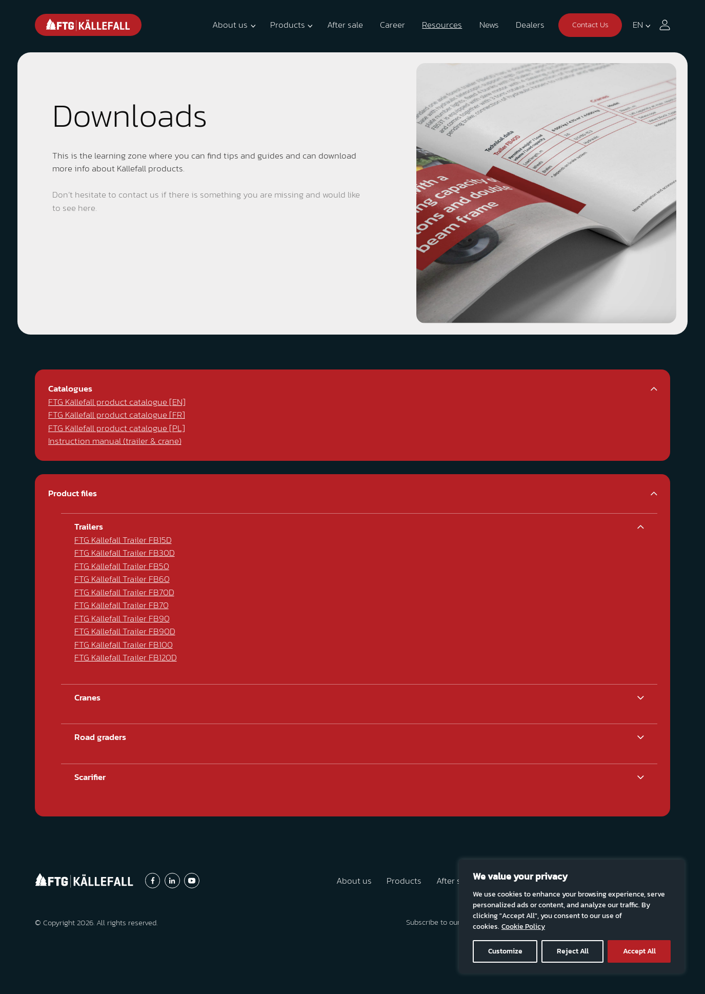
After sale (345, 24)
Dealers (530, 24)
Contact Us (590, 24)
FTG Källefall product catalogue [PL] (116, 428)
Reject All (573, 951)
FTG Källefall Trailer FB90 (122, 618)
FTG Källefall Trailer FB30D (124, 552)
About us (230, 24)
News (489, 24)
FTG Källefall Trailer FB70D (124, 592)
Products (287, 24)
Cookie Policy (523, 926)
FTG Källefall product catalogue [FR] (116, 414)
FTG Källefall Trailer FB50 (121, 566)
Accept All (639, 951)
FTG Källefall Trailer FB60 (122, 579)
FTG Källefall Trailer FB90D (124, 631)
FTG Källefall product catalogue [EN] (117, 401)
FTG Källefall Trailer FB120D (125, 657)
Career (392, 24)
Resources (442, 24)
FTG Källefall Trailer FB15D (123, 540)
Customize (505, 951)
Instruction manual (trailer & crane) (115, 440)
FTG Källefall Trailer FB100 (123, 644)
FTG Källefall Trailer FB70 (121, 605)
